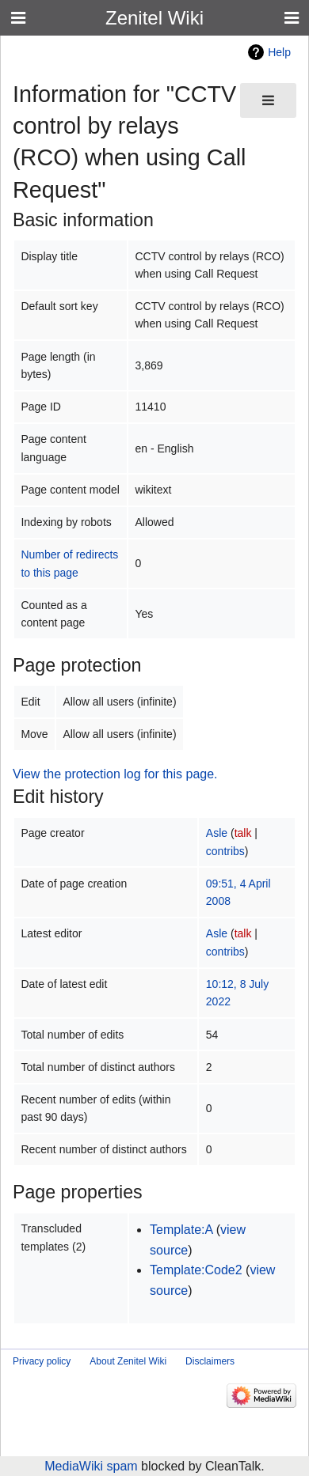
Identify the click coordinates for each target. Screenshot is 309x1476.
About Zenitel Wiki (128, 1361)
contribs (225, 851)
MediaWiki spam (90, 1466)
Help (279, 52)
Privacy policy (42, 1361)
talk (243, 833)
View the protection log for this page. (115, 774)
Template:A (181, 1229)
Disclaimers (210, 1361)
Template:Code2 (196, 1270)
